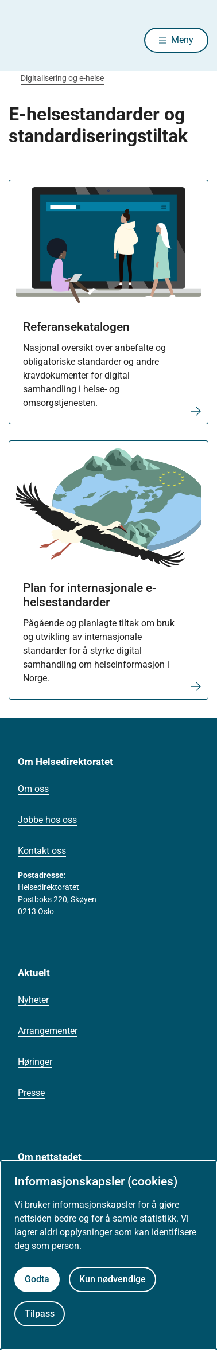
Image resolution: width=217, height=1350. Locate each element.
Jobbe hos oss (47, 819)
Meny (182, 39)
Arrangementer (48, 1030)
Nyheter (33, 999)
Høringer (35, 1061)
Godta (37, 1279)
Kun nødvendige (112, 1279)
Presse (31, 1092)
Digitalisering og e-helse (62, 78)
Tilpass (40, 1313)
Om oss (33, 788)
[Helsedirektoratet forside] (22, 40)
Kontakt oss (42, 850)
